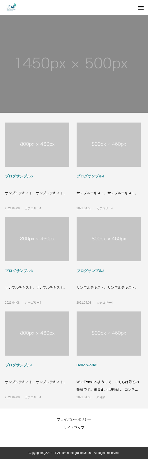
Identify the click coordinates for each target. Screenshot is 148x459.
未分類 (100, 397)
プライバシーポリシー (74, 419)
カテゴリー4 (33, 208)
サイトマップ (74, 427)
